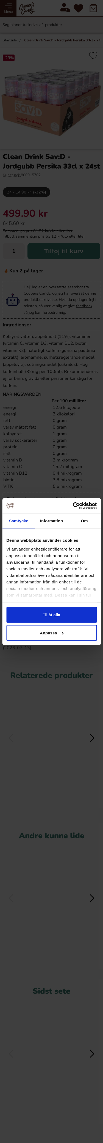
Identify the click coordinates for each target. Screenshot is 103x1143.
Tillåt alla (51, 614)
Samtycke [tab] (18, 520)
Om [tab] (84, 520)
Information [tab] (51, 520)
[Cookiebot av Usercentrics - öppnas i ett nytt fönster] (73, 505)
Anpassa (52, 632)
